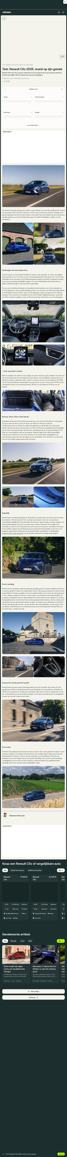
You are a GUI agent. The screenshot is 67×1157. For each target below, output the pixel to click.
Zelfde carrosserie (17, 870)
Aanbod (61, 1154)
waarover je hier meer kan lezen (13, 533)
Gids (30, 941)
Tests (22, 941)
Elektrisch (18, 981)
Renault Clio (33, 89)
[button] (15, 878)
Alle (5, 870)
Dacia (13, 981)
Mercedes (43, 981)
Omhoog (33, 997)
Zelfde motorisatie (34, 870)
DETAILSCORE (33, 125)
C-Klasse (50, 981)
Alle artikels (33, 991)
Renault (7, 877)
